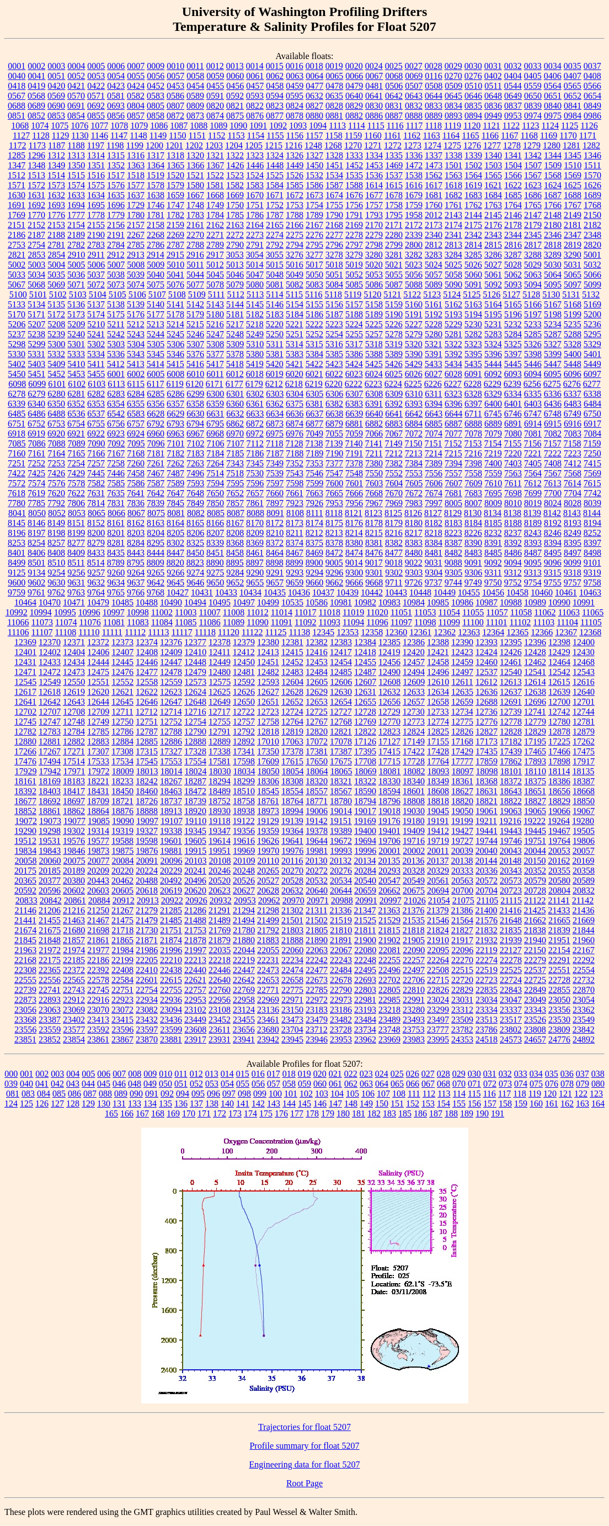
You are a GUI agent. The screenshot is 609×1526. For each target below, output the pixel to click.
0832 (414, 105)
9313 (533, 572)
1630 (16, 195)
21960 (584, 940)
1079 (139, 125)
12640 (584, 691)
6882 (374, 423)
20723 (511, 890)
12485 (341, 672)
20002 (414, 850)
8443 (136, 552)
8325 (195, 542)
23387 (50, 1019)
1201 (174, 145)
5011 (195, 264)
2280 (394, 235)
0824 (294, 105)
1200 (154, 145)
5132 (591, 294)
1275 (452, 145)
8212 (314, 533)
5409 (56, 364)
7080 (513, 433)
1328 (334, 155)
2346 (553, 235)
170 (188, 1113)
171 (204, 1113)
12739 (511, 711)
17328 (195, 751)
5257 (374, 334)
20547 (389, 880)
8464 (275, 552)
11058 (521, 612)
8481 (433, 552)
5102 (58, 294)
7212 (394, 453)
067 (428, 1083)
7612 (533, 483)
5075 (155, 284)
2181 (572, 225)
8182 (433, 523)
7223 (572, 453)
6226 (433, 384)
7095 (136, 443)
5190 (394, 314)
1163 (431, 135)
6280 (56, 393)
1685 (513, 195)
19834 (25, 850)
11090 (257, 622)
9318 (572, 572)
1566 (513, 175)
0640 (354, 95)
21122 (535, 900)
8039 (592, 503)
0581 (116, 95)
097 (229, 1093)
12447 (171, 662)
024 (381, 1073)
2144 (473, 215)
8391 (493, 542)
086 (74, 1093)
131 (119, 1103)
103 (321, 1093)
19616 (244, 841)
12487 (365, 672)
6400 (493, 403)
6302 (255, 393)
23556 (25, 1029)
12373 (122, 642)
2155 (96, 225)
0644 (433, 95)
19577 (98, 841)
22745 (98, 990)
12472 (50, 672)
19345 (195, 831)
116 (489, 1093)
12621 (122, 691)
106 (368, 1093)
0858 (155, 115)
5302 (96, 344)
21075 (463, 900)
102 (306, 1093)
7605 (414, 483)
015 (242, 1073)
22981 (365, 999)
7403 (513, 463)
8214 (354, 533)
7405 (533, 463)
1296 (36, 155)
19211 (486, 821)
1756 (354, 205)
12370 (50, 642)
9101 (592, 562)
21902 (389, 940)
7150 (413, 443)
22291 (559, 960)
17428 (438, 751)
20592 (25, 890)
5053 (374, 274)
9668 (374, 582)
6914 (533, 423)
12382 (317, 642)
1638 (155, 195)
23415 (122, 1019)
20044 (535, 850)
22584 (122, 980)
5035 (56, 274)
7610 (493, 483)
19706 (389, 841)
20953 (245, 900)
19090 (123, 821)
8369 (255, 542)
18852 (25, 811)
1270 (353, 145)
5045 (215, 274)
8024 (553, 503)
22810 (414, 990)
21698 (98, 930)
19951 (220, 850)
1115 (375, 125)
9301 (374, 572)
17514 (74, 761)
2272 (235, 235)
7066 (374, 433)
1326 (294, 155)
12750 (122, 721)
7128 (294, 443)
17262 (584, 741)
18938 (244, 811)
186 (420, 1113)
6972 (255, 433)
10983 (389, 602)
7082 (553, 433)
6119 (174, 384)
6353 (96, 403)
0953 (513, 115)
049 (150, 1083)
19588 (122, 841)
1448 (275, 165)
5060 (473, 274)
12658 (438, 701)
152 (412, 1103)
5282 (473, 334)
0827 (314, 105)
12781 (584, 721)
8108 (295, 513)
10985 (438, 602)
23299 (438, 1009)
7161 (36, 453)
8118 (334, 513)
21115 (511, 900)
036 (567, 1073)
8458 (235, 552)
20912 (124, 900)
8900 (314, 562)
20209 (98, 870)
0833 (433, 105)
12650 (244, 701)
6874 (294, 423)
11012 (257, 612)
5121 (392, 294)
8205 (175, 533)
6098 (17, 384)
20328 (414, 870)
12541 (535, 672)
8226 (473, 533)
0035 (572, 66)
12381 (292, 642)
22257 (414, 960)
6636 (294, 413)
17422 (414, 751)
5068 (36, 284)
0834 (453, 105)
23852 (50, 1039)
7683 (473, 493)
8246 (553, 533)
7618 (16, 493)
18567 (341, 791)
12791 (220, 731)
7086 (37, 443)
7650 (215, 493)
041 (42, 1083)
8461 (255, 552)
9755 (553, 582)
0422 (96, 86)
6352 (76, 403)
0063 (294, 76)
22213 (195, 960)
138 (211, 1103)
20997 (391, 900)
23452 (220, 1019)
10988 (511, 602)
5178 (175, 314)
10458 (517, 592)
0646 (473, 95)
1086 (159, 125)
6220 (334, 384)
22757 (195, 990)
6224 (393, 384)
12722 (244, 711)
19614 (220, 841)
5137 (96, 304)
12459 (462, 662)
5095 (553, 284)
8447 (175, 552)
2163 (235, 225)
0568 (36, 95)
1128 (40, 135)
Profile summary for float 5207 (304, 1445)
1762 (473, 205)
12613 (511, 682)
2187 (36, 235)
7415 (592, 463)
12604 (292, 682)
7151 (433, 443)
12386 (414, 642)
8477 (394, 552)
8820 (175, 562)
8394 (553, 542)
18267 (171, 781)
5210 (96, 324)
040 (26, 1083)
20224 (147, 870)
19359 (268, 831)
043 (72, 1083)
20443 (98, 880)
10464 (25, 602)
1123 (530, 125)
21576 (487, 920)
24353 (462, 1039)
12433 (50, 662)
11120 (228, 632)
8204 (155, 533)
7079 (493, 433)
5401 (592, 354)
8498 (592, 552)
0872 (175, 115)
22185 (74, 960)
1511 (592, 165)
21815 (389, 930)
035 (551, 1073)
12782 (25, 731)
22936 (171, 999)
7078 (473, 433)
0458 (275, 86)
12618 (50, 691)
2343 (493, 235)
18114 (559, 771)
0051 (56, 76)
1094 (318, 125)
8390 (473, 542)
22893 (50, 999)
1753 (294, 205)
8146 (36, 523)
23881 (171, 1039)
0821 (235, 105)
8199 (76, 533)
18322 (365, 781)
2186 (16, 235)
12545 (25, 682)
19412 (438, 831)
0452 (155, 86)
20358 (584, 870)
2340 (433, 235)
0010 (175, 66)
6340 (36, 403)
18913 (171, 811)
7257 (96, 463)
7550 (374, 473)
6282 (96, 393)
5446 (533, 364)
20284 (365, 870)
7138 (314, 443)
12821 (341, 731)
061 (335, 1083)
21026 (415, 900)
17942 (50, 771)
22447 (244, 970)
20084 (123, 860)
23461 (268, 1019)
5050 (314, 274)
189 (466, 1113)
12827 (487, 731)
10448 (420, 592)
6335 (533, 393)
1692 (36, 205)
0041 (36, 76)
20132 (340, 860)
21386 (462, 910)
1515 (76, 175)
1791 (354, 215)
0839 (533, 105)
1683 (473, 195)
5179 (195, 314)
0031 (493, 66)
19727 (462, 841)
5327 (553, 344)
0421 (76, 86)
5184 (294, 314)
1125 (569, 125)
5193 (453, 314)
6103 (96, 384)
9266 (175, 572)
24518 (487, 1039)
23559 (50, 1029)
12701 (584, 701)
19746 (511, 841)
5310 (255, 344)
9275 (215, 572)
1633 (76, 195)
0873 (195, 115)
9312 (513, 572)
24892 (584, 1039)
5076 (175, 284)
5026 (473, 264)
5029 (533, 264)
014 (227, 1073)
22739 (25, 990)
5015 (275, 264)
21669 (584, 920)
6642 (414, 413)
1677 (374, 195)
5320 (414, 344)
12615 (559, 682)
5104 (97, 294)
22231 (268, 960)
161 (551, 1103)
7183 (195, 453)
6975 (275, 433)
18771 (317, 801)
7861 (255, 503)
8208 (235, 533)
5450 (16, 374)
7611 (512, 483)
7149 (393, 443)
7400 (493, 463)
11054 (449, 612)
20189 (74, 870)
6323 (453, 393)
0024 (374, 66)
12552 (122, 682)
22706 (414, 980)
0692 (96, 105)
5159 (394, 304)
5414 (155, 364)
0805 (155, 105)
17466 (559, 751)
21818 (414, 930)
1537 (394, 175)
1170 (567, 135)
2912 (116, 254)
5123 (432, 294)
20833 (26, 900)
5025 (453, 264)
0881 (334, 115)
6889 (493, 423)
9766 (136, 592)
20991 (366, 900)
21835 (511, 930)
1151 (197, 135)
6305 (314, 393)
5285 (533, 334)
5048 (275, 274)
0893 (453, 115)
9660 (314, 582)
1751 (255, 205)
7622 (76, 493)
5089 (433, 284)
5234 (553, 324)
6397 (473, 403)
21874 (171, 940)
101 (290, 1093)
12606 (341, 682)
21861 (98, 940)
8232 (493, 533)
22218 (220, 960)
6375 (294, 403)
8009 (493, 503)
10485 (122, 602)
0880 (314, 115)
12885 (147, 741)
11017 (305, 612)
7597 (275, 483)
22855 (559, 990)
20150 (534, 860)
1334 (374, 155)
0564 (553, 86)
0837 (513, 105)
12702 (25, 711)
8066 (116, 513)
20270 (292, 870)
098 (244, 1093)
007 (119, 1073)
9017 (374, 562)
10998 (138, 612)
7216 (473, 453)
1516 (96, 175)
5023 (414, 264)
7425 (36, 473)
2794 (294, 244)
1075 (59, 125)
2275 (294, 235)
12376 (171, 642)
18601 (414, 791)
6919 (36, 433)
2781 (56, 244)
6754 (76, 423)
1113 (337, 125)
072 (489, 1083)
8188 (513, 523)
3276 (294, 254)
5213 (155, 324)
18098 (487, 771)
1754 (314, 205)
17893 (535, 761)
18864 (98, 811)
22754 (147, 990)
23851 (25, 1039)
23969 (389, 1039)
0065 (334, 76)
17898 (559, 761)
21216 (74, 910)
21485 (171, 920)
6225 (413, 384)
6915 (553, 423)
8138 (512, 513)
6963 (175, 433)
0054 (116, 76)
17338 (220, 751)
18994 (292, 811)
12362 (445, 632)
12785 (98, 731)
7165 (76, 453)
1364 (155, 165)
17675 (341, 761)
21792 (268, 930)
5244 (155, 334)
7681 (453, 493)
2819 (572, 244)
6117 (155, 384)
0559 (533, 86)
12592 (244, 682)
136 (181, 1103)
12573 (195, 682)
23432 (147, 1019)
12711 (122, 711)
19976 (292, 850)
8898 (275, 562)
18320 (317, 781)
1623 (533, 185)
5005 (76, 264)
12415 (292, 652)
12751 (147, 721)
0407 (572, 76)
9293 (294, 572)
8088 (255, 513)
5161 (433, 304)
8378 (334, 542)
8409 (76, 552)
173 (235, 1113)
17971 (74, 771)
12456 (389, 662)
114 (459, 1093)
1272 (393, 145)
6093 (513, 374)
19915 (195, 850)
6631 (215, 413)
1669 (235, 195)
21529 (389, 920)
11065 (592, 612)
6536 (76, 413)
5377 (215, 354)
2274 (275, 235)
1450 (314, 165)
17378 (292, 751)
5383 (294, 354)
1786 (255, 215)
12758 (268, 721)
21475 (122, 920)
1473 (433, 165)
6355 (136, 403)
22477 (317, 970)
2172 (414, 225)
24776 (559, 1039)
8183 (453, 523)
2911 (95, 254)
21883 (268, 940)
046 (119, 1083)
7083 (572, 433)
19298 (50, 831)
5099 (592, 284)
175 (266, 1113)
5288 (572, 334)
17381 (317, 751)
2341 (453, 235)
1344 (553, 155)
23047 (511, 999)
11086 (209, 622)
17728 (414, 761)
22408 (122, 970)
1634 (96, 195)
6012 (235, 374)
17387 (341, 751)
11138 (299, 632)
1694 (76, 205)
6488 (56, 413)
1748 (195, 205)
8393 (533, 542)
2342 (473, 235)
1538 (414, 175)
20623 (220, 890)
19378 (317, 831)
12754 (195, 721)
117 (504, 1093)
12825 (438, 731)
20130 (316, 860)
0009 (155, 66)
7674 (433, 493)
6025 (394, 374)
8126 (413, 513)
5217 (235, 324)
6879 (334, 423)
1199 (134, 145)
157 (489, 1103)
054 (227, 1083)
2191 (116, 235)
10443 (396, 592)
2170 (374, 225)
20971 (318, 900)
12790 (195, 731)
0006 (116, 66)
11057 (496, 612)
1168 (528, 135)
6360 (235, 403)
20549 (414, 880)
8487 (533, 552)
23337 (511, 1009)
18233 (122, 781)
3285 (473, 254)
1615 (394, 185)
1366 (195, 165)
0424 (136, 86)
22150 (535, 950)
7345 (255, 463)
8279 (96, 542)
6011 (214, 374)
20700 (462, 890)
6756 (116, 423)
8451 (215, 552)
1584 (275, 185)
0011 (195, 66)
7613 (553, 483)
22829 (462, 990)
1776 (56, 215)
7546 (314, 473)
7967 (374, 503)
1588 (354, 185)
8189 (533, 523)
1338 (453, 155)
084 (43, 1093)
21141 (558, 900)
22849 (535, 990)
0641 (374, 95)
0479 (354, 86)
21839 (559, 930)
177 (296, 1113)
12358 (372, 632)
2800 (414, 244)
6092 (493, 374)
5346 (175, 354)
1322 (235, 155)
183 (389, 1113)
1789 (314, 215)
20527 (268, 880)
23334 (487, 1009)
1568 (553, 175)
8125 (393, 513)
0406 (553, 76)
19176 (389, 821)
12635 (462, 691)
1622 (513, 185)
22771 (268, 990)
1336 (414, 155)
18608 (438, 791)
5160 (414, 304)
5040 (155, 274)
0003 (56, 66)
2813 (453, 244)
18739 (195, 801)
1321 (215, 155)
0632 (314, 95)
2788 (195, 244)
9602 (36, 582)
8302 (175, 542)
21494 (244, 920)
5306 (175, 344)
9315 (553, 572)
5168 (572, 304)
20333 (462, 870)
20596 (50, 890)
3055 (275, 254)
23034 (487, 999)
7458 (136, 473)
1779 (116, 215)
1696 (116, 205)
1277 (492, 145)
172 (219, 1113)
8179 (394, 523)
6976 (294, 433)
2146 (513, 215)
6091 (473, 374)
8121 (353, 513)
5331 (36, 354)
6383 (354, 403)
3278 (334, 254)
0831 (394, 105)
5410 (76, 364)
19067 (584, 811)
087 (90, 1093)
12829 (535, 731)
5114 (274, 294)
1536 (374, 175)
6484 (592, 403)
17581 (220, 761)
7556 (433, 473)
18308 (292, 781)
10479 (98, 602)
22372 (74, 970)
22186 (98, 960)
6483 (572, 403)
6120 (195, 384)
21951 (559, 940)
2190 (96, 235)
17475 (584, 751)
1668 (215, 195)
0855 (96, 115)
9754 (533, 582)
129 (88, 1103)
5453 (76, 374)
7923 (294, 503)
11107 (42, 632)
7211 (373, 453)
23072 (122, 1009)
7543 (294, 473)
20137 (437, 860)
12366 (542, 632)
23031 (462, 999)
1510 (572, 165)
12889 (220, 741)
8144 (592, 513)
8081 (176, 513)
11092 (305, 622)
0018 (314, 66)
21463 (74, 920)
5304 (136, 344)
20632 (292, 890)
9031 (433, 562)
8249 (572, 533)
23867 (122, 1039)
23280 (414, 1009)
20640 (317, 890)
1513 (36, 175)
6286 (175, 393)
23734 (365, 1029)
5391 (433, 354)
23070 (98, 1009)
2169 (354, 225)
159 (520, 1103)
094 (182, 1093)
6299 (195, 393)
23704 (292, 1029)
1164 (451, 135)
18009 (123, 771)
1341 (513, 155)
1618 (453, 185)
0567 (16, 95)
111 (414, 1093)
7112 (255, 443)
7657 (255, 493)
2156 (116, 225)
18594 (389, 791)
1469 (394, 165)
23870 (147, 1039)
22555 (25, 980)
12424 (487, 652)
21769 (220, 930)
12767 (317, 721)
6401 (513, 403)
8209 (255, 533)
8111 (314, 513)
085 (59, 1093)
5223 (334, 324)
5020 (374, 264)
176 (281, 1113)
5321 (433, 344)
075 (536, 1083)
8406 (36, 552)
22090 (414, 950)
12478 (171, 672)
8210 (275, 533)
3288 (533, 254)
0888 (414, 115)
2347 (572, 235)
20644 (341, 890)
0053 (96, 76)
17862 (511, 761)
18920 (195, 811)
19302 (74, 831)
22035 (220, 950)
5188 (354, 314)
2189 (76, 235)
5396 (493, 354)
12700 (559, 701)
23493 (414, 1019)
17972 (99, 771)
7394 (453, 463)
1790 (334, 215)
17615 (292, 761)
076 (551, 1083)
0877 (275, 115)
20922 (172, 900)
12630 (341, 691)
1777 (76, 215)
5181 (235, 314)
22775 (292, 990)
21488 (195, 920)
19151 (341, 821)
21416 (510, 910)
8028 (572, 503)
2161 (195, 225)
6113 (116, 384)
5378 (235, 354)
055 (242, 1083)
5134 (36, 304)
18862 (74, 811)
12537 (487, 672)
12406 (98, 652)
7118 (274, 443)
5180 (215, 314)
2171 (394, 225)
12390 (462, 642)
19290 (25, 831)
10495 (220, 602)
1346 (592, 155)
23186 (341, 1009)
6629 (175, 413)
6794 (195, 423)
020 (320, 1073)
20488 (147, 880)
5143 (215, 304)
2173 (433, 225)
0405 (533, 76)
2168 (334, 225)
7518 (235, 473)
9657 (275, 582)
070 (459, 1083)
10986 (462, 602)
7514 (215, 473)
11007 (209, 612)
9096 (553, 562)
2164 (255, 225)
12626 (244, 691)
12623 (171, 691)
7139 (334, 443)
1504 (513, 165)
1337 (433, 155)
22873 (25, 999)
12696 (535, 701)
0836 (493, 105)
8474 (354, 552)
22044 (244, 950)
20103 (196, 860)
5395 (473, 354)
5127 (511, 294)
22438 (171, 970)
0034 (553, 66)
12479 (195, 672)
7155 (512, 443)
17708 (365, 761)
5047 (255, 274)
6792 (155, 423)
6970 (235, 433)
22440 (195, 970)
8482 (453, 552)
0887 (394, 115)
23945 (292, 1039)
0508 (433, 86)
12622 (147, 691)
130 (103, 1103)
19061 (487, 811)
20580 (559, 880)
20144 (486, 860)
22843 (511, 990)
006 (103, 1073)
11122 (252, 632)
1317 (155, 155)
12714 (171, 711)
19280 (583, 821)
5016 (294, 264)
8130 (473, 513)
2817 (533, 244)
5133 (16, 304)
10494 (195, 602)
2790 (235, 244)
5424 (354, 364)
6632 (235, 413)
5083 (314, 284)
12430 (584, 652)
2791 (255, 244)
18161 (25, 781)
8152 (96, 523)
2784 (116, 244)
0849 (592, 105)
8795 (136, 562)
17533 (98, 761)
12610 (438, 682)
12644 (98, 701)
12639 (559, 691)
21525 (365, 920)
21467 (98, 920)
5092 (493, 284)
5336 (116, 354)
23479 (317, 1019)
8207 (215, 533)
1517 (116, 175)
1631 (36, 195)
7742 (592, 493)
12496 (438, 672)
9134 (36, 572)
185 (405, 1113)
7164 (56, 453)
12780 (559, 721)
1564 (473, 175)
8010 (513, 503)
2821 (16, 254)
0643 (414, 95)
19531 (50, 841)
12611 (462, 682)
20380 (74, 880)
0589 (195, 95)
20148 (510, 860)
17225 (559, 741)
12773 (414, 721)
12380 (268, 642)
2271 (215, 235)
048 (134, 1083)
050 (165, 1083)
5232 (513, 324)
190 (482, 1113)
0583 (155, 95)
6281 (76, 393)
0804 (136, 105)
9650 (215, 582)
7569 (592, 473)
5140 (155, 304)
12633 (414, 691)
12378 (220, 642)
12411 (219, 652)
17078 (341, 741)
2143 (453, 215)
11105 (591, 622)
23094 (171, 1009)
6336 (553, 393)
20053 (559, 850)
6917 (592, 423)
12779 (535, 721)
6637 (314, 413)
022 (350, 1073)
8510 (56, 562)
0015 (275, 66)
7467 (155, 473)
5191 (414, 314)
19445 (535, 831)
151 (397, 1103)
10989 (535, 602)
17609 (268, 761)
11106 (18, 632)
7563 (513, 473)
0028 (433, 66)
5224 (354, 324)
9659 (294, 582)
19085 (99, 821)
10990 (559, 602)
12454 (341, 662)
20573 (511, 880)
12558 (147, 682)
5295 (592, 334)
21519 (341, 920)
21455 (50, 920)
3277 (314, 254)
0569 (56, 95)
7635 (116, 493)
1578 (155, 185)
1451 (334, 165)
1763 (493, 205)
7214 (433, 453)
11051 (401, 612)
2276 (314, 235)
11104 (567, 622)
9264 (136, 572)
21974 (74, 950)
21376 (413, 910)
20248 (244, 870)
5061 (493, 274)
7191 (354, 453)
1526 (294, 175)
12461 (511, 662)
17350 (268, 751)
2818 (553, 244)
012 (196, 1073)
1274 (432, 145)
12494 (414, 672)
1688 (572, 195)
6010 (195, 374)
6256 (532, 384)
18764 (292, 801)
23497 (438, 1019)
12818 (268, 731)
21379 (437, 910)
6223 (373, 384)
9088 (453, 562)
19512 (25, 841)
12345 (323, 632)
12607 (365, 682)
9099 (572, 562)
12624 (195, 691)
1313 (76, 155)
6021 (314, 374)
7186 (255, 453)
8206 (195, 533)
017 (273, 1073)
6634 (275, 413)
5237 (16, 334)
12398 (559, 642)
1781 (155, 215)
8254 (36, 542)
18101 (511, 771)
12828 (511, 731)
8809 (155, 562)
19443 (511, 831)
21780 (244, 930)
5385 (334, 354)
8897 (255, 562)
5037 (96, 274)
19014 (341, 811)
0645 (453, 95)
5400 (572, 354)
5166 (533, 304)
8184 (473, 523)
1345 (572, 155)
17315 (147, 751)
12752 (171, 721)
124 (11, 1103)
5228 (433, 324)
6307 (354, 393)
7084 (592, 433)
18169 (50, 781)
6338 (592, 393)
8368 (235, 542)
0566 (592, 86)
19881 (171, 850)
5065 (572, 274)
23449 (195, 1019)
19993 (341, 850)
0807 (175, 105)
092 (167, 1093)
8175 (334, 523)
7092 (116, 443)
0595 (294, 95)
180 (343, 1113)
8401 (16, 552)
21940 (535, 940)
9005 (334, 562)
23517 (511, 1019)
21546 (438, 920)
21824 (438, 930)
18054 (293, 771)
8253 (16, 542)
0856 (116, 115)
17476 (25, 761)
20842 (51, 900)
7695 (493, 493)
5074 (136, 284)
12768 (341, 721)
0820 (215, 105)
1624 (553, 185)
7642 (155, 493)
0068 (394, 76)
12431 (25, 662)
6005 (155, 374)
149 (366, 1103)
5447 (553, 364)
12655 (365, 701)
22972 (317, 999)
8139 (532, 513)
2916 (195, 254)
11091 (281, 622)
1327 (314, 155)
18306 (268, 781)
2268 (155, 235)
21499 (268, 920)
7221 (533, 453)
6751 (16, 423)
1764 (513, 205)
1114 (356, 125)
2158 (155, 225)
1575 (96, 185)
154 (443, 1103)
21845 (25, 940)
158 (505, 1103)
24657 (535, 1039)
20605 (122, 890)
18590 (365, 791)
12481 (244, 672)
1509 (553, 165)
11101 (496, 622)
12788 (171, 731)
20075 (74, 860)
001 (26, 1073)
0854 (76, 115)
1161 (392, 135)
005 (88, 1073)
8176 (354, 523)
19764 (559, 841)
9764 (96, 592)
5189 (374, 314)
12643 (74, 701)
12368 (590, 632)
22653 (268, 980)
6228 (473, 384)
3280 (374, 254)
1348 (36, 165)
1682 (453, 195)
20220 (122, 870)
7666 (354, 493)
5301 (76, 344)
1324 (275, 155)
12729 (389, 711)
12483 (292, 672)
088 (105, 1093)
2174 (453, 225)
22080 (365, 950)
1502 (473, 165)
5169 (592, 304)
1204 (234, 145)
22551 (559, 970)
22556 (50, 980)
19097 (147, 821)
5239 (56, 334)
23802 (511, 1029)
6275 (552, 384)
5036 (76, 274)
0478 (334, 86)
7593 (195, 483)
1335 (394, 155)
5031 (572, 264)
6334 (513, 393)
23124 (244, 1009)
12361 (420, 632)
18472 (195, 791)
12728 (365, 711)
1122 (511, 125)
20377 (50, 880)
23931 (220, 1039)
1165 (470, 135)
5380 (255, 354)
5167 (553, 304)
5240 (76, 334)
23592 (98, 1029)
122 (580, 1093)
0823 (275, 105)
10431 (202, 592)
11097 (401, 622)
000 (11, 1073)
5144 (235, 304)
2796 (334, 244)
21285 (171, 910)
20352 (535, 870)
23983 (414, 1039)
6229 (492, 384)
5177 (155, 314)
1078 (119, 125)
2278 (354, 235)
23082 (147, 1009)
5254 (334, 334)
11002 (162, 612)
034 (536, 1073)
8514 (96, 562)
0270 (453, 76)
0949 (493, 115)
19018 (389, 811)
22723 (487, 980)
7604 (394, 483)
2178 (513, 225)
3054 (255, 254)
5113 (255, 294)
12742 (559, 711)
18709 (98, 801)
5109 (197, 294)
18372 (511, 781)
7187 (275, 453)
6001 (116, 374)
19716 (414, 841)
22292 (584, 960)
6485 (16, 413)
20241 (195, 870)
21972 (50, 950)
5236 (592, 324)
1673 (314, 195)
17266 (25, 751)
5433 (433, 364)
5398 (533, 354)
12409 (171, 652)
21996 (171, 950)
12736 (487, 711)
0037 (592, 66)
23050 (559, 999)
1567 (533, 175)
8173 (294, 523)
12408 (147, 652)
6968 (215, 433)
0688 (16, 105)
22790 (341, 990)
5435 (473, 364)
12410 (195, 652)
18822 (511, 801)
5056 (414, 274)
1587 (334, 185)
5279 (414, 334)
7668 (374, 493)
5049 (294, 274)
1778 (96, 215)
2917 (215, 254)
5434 (453, 364)
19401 (389, 831)
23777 (438, 1029)
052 (196, 1083)
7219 (493, 453)
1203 (214, 145)
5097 (572, 284)
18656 (559, 791)
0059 (215, 76)
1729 (136, 205)
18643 (511, 791)
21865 (122, 940)
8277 (76, 542)
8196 (16, 533)
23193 (365, 1009)
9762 (56, 592)
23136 (268, 1009)
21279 (147, 910)
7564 (533, 473)
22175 (50, 960)
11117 (182, 632)
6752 (36, 423)
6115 (136, 384)
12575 (220, 682)
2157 (136, 225)
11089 (233, 622)
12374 (147, 642)
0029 (453, 66)
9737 (433, 582)
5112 (235, 294)
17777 (462, 761)
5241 (96, 334)
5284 (513, 334)
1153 (235, 135)
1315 (116, 155)
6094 (533, 374)
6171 (214, 384)
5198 (553, 314)
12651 (268, 701)
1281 (571, 145)
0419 (36, 86)
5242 (116, 334)
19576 (74, 841)
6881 (354, 423)
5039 (136, 274)
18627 (462, 791)
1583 (255, 185)
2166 (294, 225)
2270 (195, 235)
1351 (96, 165)
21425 (534, 910)
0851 (16, 115)
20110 (268, 860)
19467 (559, 831)
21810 (341, 930)
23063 (50, 1009)
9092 (493, 562)
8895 (235, 562)
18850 (584, 801)
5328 (572, 344)
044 (88, 1083)
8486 (513, 552)
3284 (453, 254)
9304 (433, 572)
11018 (329, 612)
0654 (592, 95)
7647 (175, 493)
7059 (354, 433)
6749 (572, 413)
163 (582, 1103)
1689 (592, 195)
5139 (136, 304)
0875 (235, 115)
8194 (592, 523)
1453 (374, 165)
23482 (341, 1019)
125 (26, 1103)
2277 (334, 235)
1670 (255, 195)
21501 (292, 920)
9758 (592, 582)
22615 (171, 980)
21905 (414, 940)
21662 (535, 920)
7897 (275, 503)
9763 (76, 592)
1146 (99, 135)
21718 (122, 930)
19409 (414, 831)
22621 (195, 980)
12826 (462, 731)
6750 (592, 413)
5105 (117, 294)
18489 (220, 791)
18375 (535, 781)
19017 (365, 811)
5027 (493, 264)
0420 (56, 86)
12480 (220, 672)
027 (428, 1073)
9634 (116, 582)
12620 (98, 691)
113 (443, 1093)
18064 (317, 771)
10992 (17, 612)
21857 (74, 940)
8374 (294, 542)
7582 (96, 483)
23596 (122, 1029)
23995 (438, 1039)
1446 (255, 165)
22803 (365, 990)
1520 (175, 175)
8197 (36, 533)
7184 (215, 453)
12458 (438, 662)
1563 (453, 175)
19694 (365, 841)
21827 (462, 930)
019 (304, 1073)
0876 (255, 115)
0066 (354, 76)
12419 (389, 652)
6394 (433, 403)
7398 (473, 463)
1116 (395, 125)
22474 (292, 970)
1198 (115, 145)
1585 (294, 185)
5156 (334, 304)
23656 (244, 1029)
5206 (16, 324)
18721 (122, 801)
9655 (255, 582)
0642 (394, 95)
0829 (354, 105)
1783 (195, 215)
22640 (220, 980)
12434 (74, 662)
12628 (292, 691)
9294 (314, 572)
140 (227, 1103)
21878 (195, 940)
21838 (535, 930)
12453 (317, 662)
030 (474, 1073)
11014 (281, 612)
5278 (394, 334)
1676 (354, 195)
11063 (569, 612)
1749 (215, 205)
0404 (513, 76)
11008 (233, 612)
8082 (196, 513)
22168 (25, 960)
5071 (76, 284)
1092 (278, 125)
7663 (314, 493)
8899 (294, 562)
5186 (314, 314)
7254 (76, 463)
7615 (592, 483)
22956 (220, 999)
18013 (147, 771)
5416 (195, 364)
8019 (533, 503)
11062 (544, 612)
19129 (268, 821)
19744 (487, 841)
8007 (473, 503)
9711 (393, 582)
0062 (275, 76)
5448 (572, 364)
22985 (389, 999)
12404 (74, 652)
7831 (116, 503)
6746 (513, 413)
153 (428, 1103)
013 (211, 1073)
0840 (553, 105)
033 (520, 1073)
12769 (365, 721)
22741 (50, 990)
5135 (56, 304)
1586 (314, 185)
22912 (74, 999)
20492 (171, 880)
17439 (511, 751)
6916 (572, 423)
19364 (292, 831)
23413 (98, 1019)
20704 (487, 890)
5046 (235, 274)
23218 (389, 1009)
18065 (341, 771)
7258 (116, 463)
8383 (414, 542)
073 (505, 1083)
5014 (255, 264)
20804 (559, 890)
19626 (268, 841)
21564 (462, 920)
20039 (462, 850)
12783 (50, 731)
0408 (592, 76)
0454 (195, 86)
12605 (317, 682)
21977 (98, 950)
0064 (314, 76)
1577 (136, 185)
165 (111, 1113)
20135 (389, 860)
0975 (553, 115)
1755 (334, 205)
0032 (513, 66)
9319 (592, 572)
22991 (414, 999)
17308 (122, 751)
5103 (78, 294)
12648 (195, 701)
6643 (433, 413)
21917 (462, 940)
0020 (354, 66)
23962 (365, 1039)
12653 (317, 701)
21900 (365, 940)
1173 (36, 145)
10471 (74, 602)
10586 (317, 602)
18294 (220, 781)
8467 (294, 552)
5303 (116, 344)
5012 (215, 264)
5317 (354, 344)
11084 (162, 622)
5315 (314, 344)
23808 (535, 1029)
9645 (175, 582)
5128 (531, 294)
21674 (25, 930)
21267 (122, 910)
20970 (293, 900)
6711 (473, 413)
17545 (147, 761)
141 (242, 1103)
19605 (195, 841)
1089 (218, 125)
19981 (317, 850)
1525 (275, 175)
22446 (220, 970)
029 (459, 1073)
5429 (414, 364)
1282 (591, 145)
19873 (98, 850)
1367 (215, 165)
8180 (414, 523)
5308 (215, 344)
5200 (592, 314)
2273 (255, 235)
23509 (462, 1019)
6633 (255, 413)
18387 (584, 781)
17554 (195, 761)
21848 (50, 940)
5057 (433, 274)
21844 (584, 930)
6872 (255, 423)
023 (366, 1073)
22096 (462, 950)
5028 (513, 264)
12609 (414, 682)
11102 (520, 622)
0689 (36, 105)
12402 (50, 652)
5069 (56, 284)
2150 (592, 215)
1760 (433, 205)
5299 (36, 344)
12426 (511, 652)
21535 (414, 920)
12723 (268, 711)
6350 (56, 403)
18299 (244, 781)
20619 (171, 890)
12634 (438, 691)
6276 (572, 384)
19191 (438, 821)
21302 (292, 910)
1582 (235, 185)
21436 (583, 910)
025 (397, 1073)
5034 (36, 274)
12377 (195, 642)
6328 (473, 393)
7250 (592, 453)
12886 (171, 741)
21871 (147, 940)
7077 (453, 433)
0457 (255, 86)
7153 (473, 443)
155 (459, 1103)
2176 (493, 225)
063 (366, 1083)
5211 (115, 324)
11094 (353, 622)
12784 (74, 731)
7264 (215, 463)
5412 (116, 364)
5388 (374, 354)
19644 (317, 841)
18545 (268, 791)
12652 (292, 701)
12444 (98, 662)
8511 (75, 562)
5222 (314, 324)
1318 (175, 155)
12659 (462, 701)
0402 (493, 76)
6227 (453, 384)
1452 (354, 165)
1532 (314, 175)
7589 (175, 483)
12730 (414, 711)
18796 (389, 801)
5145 (255, 304)
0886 (374, 115)
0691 (76, 105)
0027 (414, 66)
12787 (147, 731)
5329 (592, 344)
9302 (394, 572)
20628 (268, 890)
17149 (414, 741)
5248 (235, 334)
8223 (453, 533)
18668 (584, 791)
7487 (175, 473)
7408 (553, 463)
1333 (354, 155)
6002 (136, 374)
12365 (517, 632)
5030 (553, 264)
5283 (493, 334)
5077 (195, 284)
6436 (553, 403)
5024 (433, 264)
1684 (493, 195)
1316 (136, 155)
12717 (220, 711)
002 (42, 1073)
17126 (365, 741)
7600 (334, 483)
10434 (250, 592)
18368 (487, 781)
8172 (275, 523)
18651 (535, 791)
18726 (147, 801)
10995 (65, 612)
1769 (16, 215)
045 (103, 1083)
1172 (17, 145)
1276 (472, 145)
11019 (353, 612)
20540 (365, 880)
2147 (533, 215)
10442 (372, 592)
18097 (463, 771)
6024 (374, 374)
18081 (390, 771)
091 (151, 1093)
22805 (389, 990)
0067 (374, 76)
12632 (389, 691)
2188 (56, 235)
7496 (195, 473)
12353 (347, 632)
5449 (592, 364)
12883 (98, 741)
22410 (147, 970)
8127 (433, 513)
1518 (136, 175)
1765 (533, 205)
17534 (122, 761)
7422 (16, 473)
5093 (513, 284)
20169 (583, 860)
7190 (334, 453)
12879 (584, 731)
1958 (414, 215)
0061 (255, 76)
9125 (16, 572)
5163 (473, 304)
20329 (438, 870)
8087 (235, 513)
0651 (553, 95)
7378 (354, 463)
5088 (414, 284)
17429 (462, 751)
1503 (493, 165)
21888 (292, 940)
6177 (234, 384)
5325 (513, 344)
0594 (275, 95)
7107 (235, 443)
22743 (74, 990)
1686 (533, 195)
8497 (572, 552)
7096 (156, 443)
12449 (220, 662)
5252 (314, 334)
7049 (314, 433)
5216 (215, 324)
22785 (317, 990)
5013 (235, 264)
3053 (235, 254)
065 (397, 1083)
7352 (294, 463)
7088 (57, 443)
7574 (36, 483)
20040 (487, 850)
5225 (374, 324)
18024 (196, 771)
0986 (592, 115)
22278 (511, 960)
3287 (513, 254)
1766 (553, 205)
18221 (98, 781)
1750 (235, 205)
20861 (75, 900)
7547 (334, 473)
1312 (56, 155)
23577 (74, 1029)
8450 (195, 552)
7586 (136, 483)
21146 (25, 910)
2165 (275, 225)
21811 (365, 930)
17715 (389, 761)
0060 (235, 76)
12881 (50, 741)
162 (567, 1103)
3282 (414, 254)
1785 (235, 215)
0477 (314, 86)
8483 (473, 552)
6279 (36, 393)
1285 (16, 155)
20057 (584, 850)
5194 (473, 314)
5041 (175, 274)
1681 (433, 195)
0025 (394, 66)
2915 (175, 254)
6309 (394, 393)
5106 (137, 294)
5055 (394, 274)
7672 (414, 493)
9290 (255, 572)
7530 (255, 473)
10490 (171, 602)
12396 (535, 642)
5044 (195, 274)
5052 (354, 274)
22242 (317, 960)
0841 (572, 105)
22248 (365, 960)
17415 (389, 751)
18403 (50, 791)
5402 (16, 364)
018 (289, 1073)
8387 (453, 542)
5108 (177, 294)
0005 (96, 66)
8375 (314, 542)
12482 (268, 672)
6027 (433, 374)
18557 (317, 791)
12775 (462, 721)
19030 (414, 811)
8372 (275, 542)
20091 (147, 860)
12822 (365, 731)
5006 (96, 264)
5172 (56, 314)
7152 (453, 443)
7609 (473, 483)
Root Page (304, 1483)
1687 (553, 195)
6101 (57, 384)
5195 (493, 314)
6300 (215, 393)
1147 (118, 135)
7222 (553, 453)
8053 (77, 513)
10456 (493, 592)
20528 (292, 880)
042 (57, 1083)
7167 (116, 453)
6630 (195, 413)
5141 (175, 304)
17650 (317, 761)
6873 (275, 423)
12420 (414, 652)
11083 (137, 622)
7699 (533, 493)
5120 (372, 294)
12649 (220, 701)
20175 (25, 870)
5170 (16, 314)
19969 (244, 850)
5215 (195, 324)
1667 (195, 195)
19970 (268, 850)
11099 (449, 622)
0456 (235, 86)
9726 (414, 582)
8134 (492, 513)
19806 (584, 841)
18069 (366, 771)
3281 (394, 254)
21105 (487, 900)
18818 (438, 801)
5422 (314, 364)
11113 (158, 632)
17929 (26, 771)
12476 (122, 672)
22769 (244, 990)
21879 (220, 940)
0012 (215, 66)
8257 (56, 542)
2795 (314, 244)
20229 (171, 870)
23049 (535, 999)
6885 (433, 423)
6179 (254, 384)
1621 (493, 185)
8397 (592, 542)
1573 (56, 185)
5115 (294, 294)
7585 (116, 483)
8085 (216, 513)
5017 (314, 264)
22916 (98, 999)
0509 (453, 86)
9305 (453, 572)
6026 (414, 374)
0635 (334, 95)
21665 (559, 920)
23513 (487, 1019)
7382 (394, 463)
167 (142, 1113)
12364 (493, 632)
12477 (147, 672)
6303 (275, 393)
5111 (216, 294)
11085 (185, 622)
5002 (16, 264)
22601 (147, 980)
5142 (195, 304)
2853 (36, 254)
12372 (98, 642)
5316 (334, 344)
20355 (559, 870)
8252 (592, 533)
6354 (116, 403)
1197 (95, 145)
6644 (453, 413)
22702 (389, 980)
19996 (365, 850)
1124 (550, 125)
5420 (275, 364)
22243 (341, 960)
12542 (559, 672)
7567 (553, 473)
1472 (414, 165)
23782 (462, 1029)
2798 (374, 244)
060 (320, 1083)
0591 (215, 95)
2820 (592, 244)
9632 (96, 582)
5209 (76, 324)
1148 (138, 135)
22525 (511, 970)
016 (258, 1073)
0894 (473, 115)
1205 (254, 145)
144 (289, 1103)
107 (383, 1093)
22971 (292, 999)
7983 (414, 503)
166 (126, 1113)
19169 (365, 821)
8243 (533, 533)
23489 (389, 1019)
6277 (592, 384)
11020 (377, 612)
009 (150, 1073)
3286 (493, 254)
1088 (198, 125)
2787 (175, 244)
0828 (334, 105)
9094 (513, 562)
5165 (513, 304)
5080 (255, 284)
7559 (493, 473)
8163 (155, 523)
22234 (292, 960)
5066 (592, 274)
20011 (437, 850)
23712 (317, 1029)
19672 (341, 841)
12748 (74, 721)
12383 (341, 642)
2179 (533, 225)
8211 (294, 533)
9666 (354, 582)
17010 (268, 741)
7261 (155, 463)
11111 (111, 632)
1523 (235, 175)
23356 (559, 1009)
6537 (96, 413)
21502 (317, 920)
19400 (365, 831)
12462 (535, 662)
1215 (273, 145)
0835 (473, 105)
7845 (175, 503)
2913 (136, 254)
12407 (122, 652)
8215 (374, 533)
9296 (334, 572)
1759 (414, 205)
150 (381, 1103)
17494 (50, 761)
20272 (317, 870)
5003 (36, 264)
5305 (155, 344)
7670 (394, 493)
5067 (16, 284)
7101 (176, 443)
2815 (493, 244)
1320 (195, 155)
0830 (374, 105)
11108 (65, 632)
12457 (414, 662)
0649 (513, 95)
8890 (215, 562)
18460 (147, 791)
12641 (25, 701)
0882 (354, 115)
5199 (572, 314)
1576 (116, 185)
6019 (275, 374)
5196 (513, 314)
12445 (122, 662)
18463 (171, 791)
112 (429, 1093)
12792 (244, 731)
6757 (136, 423)
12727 (341, 711)
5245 (175, 334)
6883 (394, 423)
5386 (354, 354)
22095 (438, 950)
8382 (394, 542)
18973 (268, 811)
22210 (171, 960)
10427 (178, 592)
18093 (439, 771)
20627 (244, 890)
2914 (155, 254)
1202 (194, 145)
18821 (487, 801)
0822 (255, 105)
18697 (74, 801)
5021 (394, 264)
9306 (473, 572)
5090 (453, 284)
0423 (116, 86)
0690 (56, 105)
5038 (116, 274)
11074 (66, 622)
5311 (274, 344)
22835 (487, 990)
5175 (116, 314)
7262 (175, 463)
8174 (314, 523)
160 (536, 1103)
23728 (341, 1029)
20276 (341, 870)
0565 (572, 86)
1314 (96, 155)
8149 (56, 523)
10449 (445, 592)
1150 (177, 135)
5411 (95, 364)
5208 (56, 324)
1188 (75, 145)
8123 (373, 513)
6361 (255, 403)
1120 (471, 125)
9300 (354, 572)
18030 (220, 771)
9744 (453, 582)
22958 (244, 999)
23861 (98, 1039)
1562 (433, 175)
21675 (50, 930)
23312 (462, 1009)
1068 (20, 125)
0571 (96, 95)
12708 (74, 711)
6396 (453, 403)
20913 (148, 900)
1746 (155, 205)
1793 (374, 215)
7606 (433, 483)
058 (289, 1083)
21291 (220, 910)
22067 (341, 950)
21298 (268, 910)
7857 (235, 503)
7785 (36, 503)
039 (11, 1083)
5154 (294, 304)
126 (42, 1103)
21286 (195, 910)
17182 (511, 741)
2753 (16, 244)
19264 (559, 821)
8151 (76, 523)
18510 (244, 791)
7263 (195, 463)
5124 (452, 294)
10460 (542, 592)
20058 (26, 860)
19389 (341, 831)
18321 (341, 781)
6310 (414, 393)
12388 (438, 642)
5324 (493, 344)
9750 (493, 582)
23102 (195, 1009)
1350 (76, 165)
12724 (292, 711)
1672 (294, 195)
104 (337, 1093)
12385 (389, 642)
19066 (559, 811)
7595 (235, 483)
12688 (487, 701)
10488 (147, 602)
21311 (316, 910)
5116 (313, 294)
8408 (56, 552)
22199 (122, 960)
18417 (74, 791)
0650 (533, 95)
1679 (414, 195)
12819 (292, 731)
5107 (157, 294)
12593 (268, 682)
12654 (341, 701)
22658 (292, 980)
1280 (551, 145)
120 (550, 1093)
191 (497, 1113)
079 (582, 1083)
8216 (394, 533)
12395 (511, 642)
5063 (533, 274)
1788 (294, 215)
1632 (56, 195)
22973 (341, 999)
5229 (453, 324)
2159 (175, 225)
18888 (147, 811)
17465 (535, 751)
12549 (50, 682)
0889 (433, 115)
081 (12, 1093)
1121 (491, 125)
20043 (511, 850)
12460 (487, 662)
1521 (195, 175)
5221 (294, 324)
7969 (394, 503)
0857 (136, 115)
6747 (533, 413)
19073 (50, 821)
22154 (559, 950)
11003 (185, 612)
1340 (493, 155)
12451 (268, 662)
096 (213, 1093)
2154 (76, 225)
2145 (493, 215)
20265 (268, 870)
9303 (414, 572)
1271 (373, 145)
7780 (16, 503)
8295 (155, 542)
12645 (122, 701)
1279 (532, 145)
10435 (275, 592)
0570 (76, 95)
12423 (462, 652)
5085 (354, 284)
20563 (462, 880)
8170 (255, 523)
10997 (114, 612)
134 (150, 1103)
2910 (76, 254)
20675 (414, 890)
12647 (171, 701)
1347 (16, 165)
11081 (114, 622)
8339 (215, 542)
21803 (292, 930)
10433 (226, 592)
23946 (317, 1039)
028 (443, 1073)
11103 (543, 622)
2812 (433, 244)
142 (258, 1103)
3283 (433, 254)
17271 (74, 751)
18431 (98, 791)
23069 (74, 1009)
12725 (317, 711)
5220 (275, 324)
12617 (25, 691)
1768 (592, 205)
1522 (215, 175)
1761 (453, 205)
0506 (394, 86)
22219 (244, 960)
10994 (41, 612)
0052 (76, 76)
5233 (533, 324)
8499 (16, 562)
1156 (294, 135)
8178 (374, 523)
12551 (98, 682)
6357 (175, 403)
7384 (414, 463)
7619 (36, 493)
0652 (572, 95)
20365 (25, 880)
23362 (584, 1009)
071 (474, 1083)
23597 (147, 1029)
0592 (235, 95)
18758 (244, 801)
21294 (244, 910)
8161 (116, 523)
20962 (269, 900)
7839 (155, 503)
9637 (136, 582)
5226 (394, 324)
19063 (511, 811)
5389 (394, 354)
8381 (374, 542)
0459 (294, 86)
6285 (155, 393)
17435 (487, 751)
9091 (473, 562)
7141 (373, 443)
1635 (116, 195)
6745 (493, 413)
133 (134, 1103)
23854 (74, 1039)
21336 (340, 910)
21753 (195, 930)
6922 (96, 433)
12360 (396, 632)
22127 (511, 950)
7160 (16, 453)
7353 (314, 463)
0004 (76, 66)
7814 (96, 503)
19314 (98, 831)
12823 (389, 731)
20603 (98, 890)
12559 (171, 682)
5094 (533, 284)
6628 (155, 413)
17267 (50, 751)
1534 (334, 175)
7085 (17, 443)
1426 (235, 165)
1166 (490, 135)
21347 (365, 910)
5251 (294, 334)
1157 (314, 135)
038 (598, 1073)
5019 (354, 264)
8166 (215, 523)
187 (435, 1113)
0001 (16, 66)
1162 (411, 135)
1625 (572, 185)
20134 (365, 860)
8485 (493, 552)
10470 (50, 602)
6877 (314, 423)
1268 (333, 145)
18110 (535, 771)
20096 (172, 860)
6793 (175, 423)
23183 (317, 1009)
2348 (592, 235)
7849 (195, 503)
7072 (414, 433)
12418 (365, 652)
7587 (155, 483)
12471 (25, 672)
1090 (238, 125)
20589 (584, 880)
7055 (334, 433)
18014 (172, 771)
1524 (255, 175)
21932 (487, 940)
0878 (294, 115)
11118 (205, 632)
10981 (341, 602)
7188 (294, 453)
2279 (374, 235)
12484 (317, 672)
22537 (535, 970)
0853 (56, 115)
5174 (96, 314)
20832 (584, 890)
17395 (365, 751)
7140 (353, 443)
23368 (25, 1019)
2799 (394, 244)
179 (327, 1113)
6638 (334, 413)
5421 (294, 364)
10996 (89, 612)
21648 (511, 920)
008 (134, 1073)
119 (534, 1093)
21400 (486, 910)
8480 (414, 552)
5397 (513, 354)
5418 (235, 364)
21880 (244, 940)
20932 (221, 900)
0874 (215, 115)
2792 (275, 244)
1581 (215, 185)
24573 (511, 1039)
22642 (244, 980)
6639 (354, 413)
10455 (469, 592)
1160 (372, 135)
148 (350, 1103)
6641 (394, 413)
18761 (268, 801)
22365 (50, 970)
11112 (135, 632)
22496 (389, 970)
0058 (195, 76)
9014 (354, 562)
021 (335, 1073)
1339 (473, 155)
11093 (329, 622)
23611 (219, 1029)
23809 (559, 1029)
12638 (535, 691)
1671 (275, 195)
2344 (513, 235)
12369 (25, 642)
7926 (314, 503)
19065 (535, 811)
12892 (244, 741)
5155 (314, 304)
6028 (453, 374)
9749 (473, 582)
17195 (535, 741)
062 (350, 1083)
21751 (171, 930)
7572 (16, 483)
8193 (572, 523)
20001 (389, 850)
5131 (571, 294)
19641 (292, 841)
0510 (473, 86)
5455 (96, 374)
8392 (513, 542)
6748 (553, 413)
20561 (438, 880)
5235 (572, 324)
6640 (374, 413)
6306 (334, 393)
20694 (438, 890)
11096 (377, 622)
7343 (235, 463)
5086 (374, 284)
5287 (553, 334)
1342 (533, 155)
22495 (365, 970)
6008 (175, 374)
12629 (317, 691)
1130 (79, 135)
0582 (136, 95)
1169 (548, 135)
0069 (414, 76)
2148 (553, 215)
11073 (42, 622)
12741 (535, 711)
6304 (294, 393)
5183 (275, 314)
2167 (314, 225)
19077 (74, 821)
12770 (389, 721)
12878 (559, 731)
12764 (292, 721)
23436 (171, 1019)
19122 (244, 821)
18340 (414, 781)
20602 (74, 890)
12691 (511, 701)
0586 (175, 95)
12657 (414, 701)
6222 (353, 384)
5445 (513, 364)
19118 (219, 821)
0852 (36, 115)
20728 (535, 890)
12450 (244, 662)
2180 (553, 225)
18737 (171, 801)
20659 (365, 890)
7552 (394, 473)
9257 (96, 572)
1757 (374, 205)
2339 (414, 235)
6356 (155, 403)
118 (519, 1093)
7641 (136, 493)
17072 (317, 741)
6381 (314, 403)
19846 (74, 850)
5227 (414, 324)
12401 (25, 652)
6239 (512, 384)
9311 (492, 572)
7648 (195, 493)
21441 (25, 920)
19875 (122, 850)
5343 (136, 354)
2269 (175, 235)
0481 (374, 86)
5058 (453, 274)
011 (180, 1073)
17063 (292, 741)
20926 (196, 900)
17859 (487, 761)
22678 (341, 980)
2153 (56, 225)
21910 (438, 940)
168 (157, 1113)
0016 (294, 66)
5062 (513, 274)
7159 (592, 443)
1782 (175, 215)
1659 (175, 195)
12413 (268, 652)
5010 (175, 264)
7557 (453, 473)
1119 (452, 125)
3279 (354, 254)
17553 (171, 761)
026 (412, 1073)
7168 (136, 453)
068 (443, 1083)
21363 (389, 910)
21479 (147, 920)
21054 (439, 900)
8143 (572, 513)
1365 (175, 165)
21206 (50, 910)
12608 (389, 682)
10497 (244, 602)
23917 (195, 1039)
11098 (425, 622)
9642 (155, 582)
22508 (438, 970)
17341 (244, 751)
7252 (36, 463)
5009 (155, 264)
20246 (220, 870)
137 (196, 1103)
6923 (116, 433)
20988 (342, 900)
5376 (195, 354)
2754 (36, 244)
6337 (572, 393)
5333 (76, 354)
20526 (244, 880)
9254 (56, 572)
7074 (433, 433)
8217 (414, 533)
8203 (136, 533)
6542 (116, 413)
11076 (89, 622)
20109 (244, 860)
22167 (584, 950)
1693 (56, 205)
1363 (136, 165)
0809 (195, 105)
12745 (25, 721)
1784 (215, 215)
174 (250, 1113)
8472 (334, 552)
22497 (414, 970)
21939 (511, 940)
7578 (76, 483)
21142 (583, 900)
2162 (215, 225)
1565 (493, 175)
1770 (36, 215)
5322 (453, 344)
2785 (136, 244)
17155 (438, 741)
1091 (258, 125)
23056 (25, 1009)
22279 (535, 960)
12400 (584, 642)
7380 (374, 463)
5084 (334, 284)
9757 (572, 582)
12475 (98, 672)
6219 (314, 384)
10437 (323, 592)
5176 (136, 314)
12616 (584, 682)
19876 (147, 850)
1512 (16, 175)
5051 (334, 274)
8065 (96, 513)
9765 (116, 592)
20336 (487, 870)
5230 (473, 324)
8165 (195, 523)
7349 (275, 463)
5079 (235, 284)
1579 (175, 185)
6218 (294, 384)
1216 (293, 145)
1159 (353, 135)
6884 (414, 423)
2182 (592, 225)
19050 (462, 811)
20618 (147, 890)
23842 (584, 1029)
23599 (171, 1029)
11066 (18, 622)
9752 (513, 582)
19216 (510, 821)
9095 (533, 562)
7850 (215, 503)
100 (275, 1093)
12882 (74, 741)
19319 (122, 831)
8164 (175, 523)
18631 (487, 791)
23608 (195, 1029)
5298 (16, 344)
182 (374, 1113)
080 (598, 1083)
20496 (195, 880)
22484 (341, 970)
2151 (16, 225)
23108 (220, 1009)
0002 (36, 66)
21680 (74, 930)
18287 (195, 781)
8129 (453, 513)
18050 (269, 771)
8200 (96, 533)
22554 (584, 970)
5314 (294, 344)
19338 (171, 831)
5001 (592, 254)
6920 (56, 433)
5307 (195, 344)
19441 (487, 831)
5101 (38, 294)
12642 (50, 701)
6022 (334, 374)
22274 (487, 960)
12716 (195, 711)
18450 (122, 791)
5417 (215, 364)
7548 (354, 473)
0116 (433, 76)
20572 (487, 880)
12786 (122, 731)
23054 (584, 999)
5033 (16, 274)
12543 (584, 672)
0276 (473, 76)
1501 (453, 165)
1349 (56, 165)
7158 (572, 443)
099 (259, 1093)
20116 (292, 860)
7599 (314, 483)
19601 (171, 841)
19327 (147, 831)
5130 (551, 294)
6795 (215, 423)
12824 (414, 731)
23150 (292, 1009)
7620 (56, 493)
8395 (572, 542)
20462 (122, 880)
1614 (374, 185)
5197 (533, 314)
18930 (220, 811)
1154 (255, 135)
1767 (572, 205)
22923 (122, 999)
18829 (559, 801)
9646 (195, 582)
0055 (136, 76)
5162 (453, 304)
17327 (171, 751)
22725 (535, 980)
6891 (513, 423)
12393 (487, 642)
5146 (275, 304)
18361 (462, 781)
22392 (98, 970)
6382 (334, 403)
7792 (56, 503)
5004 (56, 264)
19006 (317, 811)
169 (173, 1113)
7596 (255, 483)
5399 (553, 354)
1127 (21, 135)
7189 (314, 453)
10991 (584, 602)
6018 (255, 374)
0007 (136, 66)
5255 (354, 334)
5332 (56, 354)
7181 (155, 453)
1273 (412, 145)
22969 (268, 999)
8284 (136, 542)
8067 (136, 513)
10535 (292, 602)
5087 (394, 284)
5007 (116, 264)
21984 (122, 950)
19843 (50, 850)
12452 (292, 662)
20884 (99, 900)
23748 (389, 1029)
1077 (99, 125)
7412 (572, 463)
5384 (314, 354)
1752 (275, 205)
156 (474, 1103)
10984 (414, 602)
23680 (268, 1029)
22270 (462, 960)
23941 (244, 1039)
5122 (412, 294)
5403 (36, 364)
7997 (433, 503)
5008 (136, 264)
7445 (96, 473)
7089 (77, 443)
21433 (559, 910)
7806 (76, 503)
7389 (433, 463)
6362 (275, 403)
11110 (88, 632)
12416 (317, 652)
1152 (216, 135)
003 (57, 1073)
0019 (334, 66)
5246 (195, 334)
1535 (354, 175)
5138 (116, 304)
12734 (462, 711)
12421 (438, 652)
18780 (341, 801)
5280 (433, 334)
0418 (16, 86)
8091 (275, 513)
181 (358, 1113)
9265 (155, 572)
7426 (56, 473)
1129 (60, 135)
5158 (374, 304)
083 (28, 1093)
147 (335, 1103)
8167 (235, 523)
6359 (215, 403)
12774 (438, 721)
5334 (96, 354)
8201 (116, 533)
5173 (76, 314)
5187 (334, 314)
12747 (50, 721)
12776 (487, 721)
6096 (572, 374)
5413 (136, 364)
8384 (433, 542)
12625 (220, 691)
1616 (414, 185)
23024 (438, 999)
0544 (513, 86)
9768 (155, 592)
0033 (533, 66)
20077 (99, 860)
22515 (462, 970)
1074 (40, 125)
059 (304, 1083)
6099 (37, 384)
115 (474, 1093)
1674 (334, 195)
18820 (462, 801)
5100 (18, 294)
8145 (16, 523)
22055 (268, 950)
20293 (389, 870)
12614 (535, 682)
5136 (76, 304)
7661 (294, 493)
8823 (195, 562)
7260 (136, 463)
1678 (394, 195)
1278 (512, 145)
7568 (572, 473)
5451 (36, 374)
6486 (36, 413)
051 (181, 1083)
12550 (74, 682)
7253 (56, 463)
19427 (462, 831)
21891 (341, 940)
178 (312, 1113)
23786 (487, 1029)
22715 (438, 980)
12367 (566, 632)
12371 (74, 642)
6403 (533, 403)
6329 (493, 393)
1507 (533, 165)
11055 (473, 612)
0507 (414, 86)
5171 (36, 314)
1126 (588, 125)
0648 (493, 95)
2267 (136, 235)
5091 (473, 284)
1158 (333, 135)
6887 (453, 423)
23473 (292, 1019)
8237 (513, 533)
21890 (317, 940)
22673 (317, 980)
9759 (16, 592)
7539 (275, 473)
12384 (365, 642)
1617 (433, 185)
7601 (354, 483)
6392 (394, 403)
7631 (96, 493)
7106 (216, 443)
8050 (37, 513)
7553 (414, 473)
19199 (462, 821)
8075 (156, 513)
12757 (244, 721)
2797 (354, 244)
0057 (175, 76)
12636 (487, 691)
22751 (122, 990)
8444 (155, 552)
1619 (473, 185)
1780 (136, 215)
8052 (57, 513)
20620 (195, 890)
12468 (584, 662)
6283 (116, 393)
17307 (98, 751)
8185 (493, 523)
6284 (136, 393)
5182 (255, 314)
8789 (116, 562)
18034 (244, 771)
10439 (347, 592)
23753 (414, 1029)
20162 (559, 860)
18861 (50, 811)
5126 (491, 294)
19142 (317, 821)
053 (211, 1083)
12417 (341, 652)
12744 (584, 711)
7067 (394, 433)
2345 (533, 235)
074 (520, 1083)
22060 (292, 950)
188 (451, 1113)
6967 (195, 433)
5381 (275, 354)
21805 (317, 930)
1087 (179, 125)
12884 (122, 741)
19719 (438, 841)
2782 (76, 244)
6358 (195, 403)
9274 (195, 572)
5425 (374, 364)
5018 (334, 264)
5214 (175, 324)
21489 (220, 920)
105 (352, 1093)
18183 (74, 781)
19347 (220, 831)
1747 (175, 205)
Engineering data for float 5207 (304, 1464)
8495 (553, 552)
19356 (244, 831)
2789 (215, 244)
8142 (552, 513)
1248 (313, 145)
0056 (155, 76)
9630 (56, 582)
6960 (155, 433)
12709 (98, 711)
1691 (16, 205)
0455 (215, 86)
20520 (220, 880)
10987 (487, 602)
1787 (275, 215)
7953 (334, 503)
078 (567, 1083)
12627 (268, 691)
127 (57, 1103)
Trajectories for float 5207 (304, 1427)
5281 (453, 334)
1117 (414, 125)
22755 (171, 990)
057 (273, 1083)
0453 (175, 86)
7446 (116, 473)
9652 (235, 582)
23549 (584, 1019)
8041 (17, 513)
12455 (365, 662)
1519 (155, 175)
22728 (559, 980)
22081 (389, 950)
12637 (511, 691)
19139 (292, 821)
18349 (438, 781)
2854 (56, 254)
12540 (511, 672)
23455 (244, 1019)
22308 (25, 970)
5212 (136, 324)
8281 (116, 542)
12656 (389, 701)
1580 (195, 185)
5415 (175, 364)
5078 (215, 284)
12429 (559, 652)
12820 (317, 731)
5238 (36, 334)
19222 (534, 821)
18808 (414, 801)
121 (565, 1093)
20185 (50, 870)
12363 (469, 632)
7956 (354, 503)
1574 (76, 185)
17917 (584, 761)
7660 (275, 493)
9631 (76, 582)
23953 (341, 1039)
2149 (572, 215)
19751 (535, 841)
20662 (389, 890)
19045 (438, 811)
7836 (136, 503)
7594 (215, 483)
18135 (583, 771)
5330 (16, 354)
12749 (98, 721)
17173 (487, 741)
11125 (276, 632)
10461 (566, 592)
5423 (334, 364)
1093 (298, 125)
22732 (584, 980)
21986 (147, 950)
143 (273, 1103)
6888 (473, 423)
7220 (513, 453)
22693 (365, 980)
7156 (532, 443)
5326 (533, 344)
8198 (56, 533)
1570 (592, 175)
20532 (317, 880)
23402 (74, 1019)
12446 (147, 662)
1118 (433, 125)
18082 (414, 771)
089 (120, 1093)
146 (320, 1103)
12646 (147, 701)
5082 (294, 284)
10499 (268, 602)
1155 (275, 135)
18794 (365, 801)
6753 (56, 423)
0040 (16, 76)
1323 (255, 155)
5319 (394, 344)
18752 (220, 801)
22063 (317, 950)
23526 (535, 1019)
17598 (244, 761)
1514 (56, 175)
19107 (172, 821)
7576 (56, 483)
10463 (590, 592)
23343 (535, 1009)
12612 (487, 682)
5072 (96, 284)
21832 (487, 930)
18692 (50, 801)
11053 (425, 612)
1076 (79, 125)
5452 (56, 374)
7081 (533, 433)
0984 (572, 115)
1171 (587, 135)
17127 (389, 741)
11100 (473, 622)
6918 (16, 433)
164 (598, 1103)
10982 (365, 602)
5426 (394, 364)
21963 (25, 950)
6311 (433, 393)
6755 (96, 423)
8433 (96, 552)
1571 (16, 185)
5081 (275, 284)
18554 (292, 791)
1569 (572, 175)
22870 (584, 990)
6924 (136, 433)
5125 (471, 294)
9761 (36, 592)
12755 (220, 721)
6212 (274, 384)
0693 (116, 105)
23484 (365, 1019)
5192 (433, 314)
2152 (36, 225)
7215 (453, 453)
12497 (462, 672)
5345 (155, 354)
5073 (116, 284)
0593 (255, 95)
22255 (389, 960)
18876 (122, 811)
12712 (147, 711)
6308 (374, 393)
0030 (473, 66)
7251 (16, 463)
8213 (334, 533)
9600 (16, 582)
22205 (147, 960)
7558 (473, 473)
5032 (592, 264)
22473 (268, 970)
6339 (16, 403)
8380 (354, 542)
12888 (195, 741)
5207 (36, 324)
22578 (98, 980)
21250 (98, 910)
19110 (195, 821)
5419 (255, 364)
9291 (275, 572)
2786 (155, 244)
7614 (572, 483)
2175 (473, 225)
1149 (158, 135)
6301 (235, 393)
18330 (389, 781)
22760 (220, 990)
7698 (513, 493)
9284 (235, 572)
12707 (50, 711)
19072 (26, 821)
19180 (414, 821)
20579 (535, 880)
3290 (572, 254)
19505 (584, 831)
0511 (492, 86)
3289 (553, 254)
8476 (374, 552)
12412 (244, 652)
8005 (453, 503)
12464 (559, 662)
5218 (255, 324)
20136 (413, 860)
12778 (511, 721)
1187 (56, 145)
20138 (462, 860)
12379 (244, 642)
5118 (333, 294)
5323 (473, 344)
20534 (341, 880)
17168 (462, 741)
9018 (394, 562)
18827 (535, 801)
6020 (294, 374)
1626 (592, 185)
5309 (235, 344)
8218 (433, 533)
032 (505, 1073)
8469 (314, 552)
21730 (147, 930)
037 (582, 1073)
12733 (438, 711)
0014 (255, 66)
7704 (572, 493)
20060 (50, 860)
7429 (76, 473)
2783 (96, 244)
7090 (96, 443)
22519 (487, 970)
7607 (453, 483)
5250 (275, 334)
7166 (96, 453)
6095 (553, 374)
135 (165, 1103)
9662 (334, 582)
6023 (354, 374)
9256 (76, 572)
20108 (220, 860)
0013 (235, 66)
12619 (74, 691)
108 (398, 1093)
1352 (116, 165)
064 (381, 1083)
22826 (438, 990)
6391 (374, 403)
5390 (414, 354)
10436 (299, 592)
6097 (592, 374)
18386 (559, 781)
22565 (74, 980)
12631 (365, 691)
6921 (76, 433)
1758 (394, 205)
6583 (136, 413)
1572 (36, 185)
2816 (513, 244)
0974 (533, 115)
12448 (195, 662)
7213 (414, 453)
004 (72, 1073)
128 (72, 1103)
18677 (25, 801)
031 (489, 1073)
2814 (473, 244)
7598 (294, 483)
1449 (294, 165)
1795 (394, 215)
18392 (25, 791)
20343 (511, 870)
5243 (136, 334)
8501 (36, 562)
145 (304, 1103)
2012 (433, 215)
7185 (235, 453)
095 (198, 1093)
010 (165, 1073)
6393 (414, 403)
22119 (486, 950)
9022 (414, 562)
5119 (352, 294)
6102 (77, 384)
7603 (374, 483)
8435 (116, 552)
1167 (509, 135)
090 (136, 1093)
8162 (136, 523)
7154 (492, 443)
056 (258, 1083)
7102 (196, 443)
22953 (195, 999)
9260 (116, 572)
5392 (453, 354)
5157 (354, 304)
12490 (389, 672)
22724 (511, 980)
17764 (438, 761)
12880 (25, 741)
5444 (493, 364)
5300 (56, 344)
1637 (136, 195)
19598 (147, 841)
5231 (493, 324)
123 (596, 1093)
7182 (175, 453)
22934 (147, 999)
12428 (535, 652)
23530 (559, 1019)
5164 (493, 304)
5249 (255, 334)
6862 (235, 423)
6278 (16, 393)
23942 (268, 1039)
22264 (438, 960)
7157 (552, 443)
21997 (195, 950)
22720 (462, 980)
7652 (235, 493)
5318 (374, 344)
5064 (553, 274)
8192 (553, 523)
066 (412, 1083)
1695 (96, 205)
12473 (74, 672)
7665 (334, 493)
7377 (334, 463)
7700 (553, 493)
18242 (147, 781)
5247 (215, 334)
